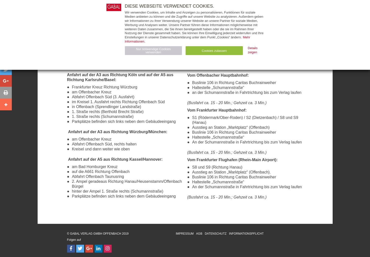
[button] (6, 81)
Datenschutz (215, 233)
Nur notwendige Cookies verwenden (153, 50)
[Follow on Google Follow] (89, 249)
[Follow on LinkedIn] (99, 249)
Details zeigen (253, 50)
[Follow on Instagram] (108, 249)
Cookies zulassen (214, 51)
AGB (199, 233)
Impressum (185, 233)
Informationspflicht (246, 233)
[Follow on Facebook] (71, 249)
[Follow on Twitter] (80, 249)
